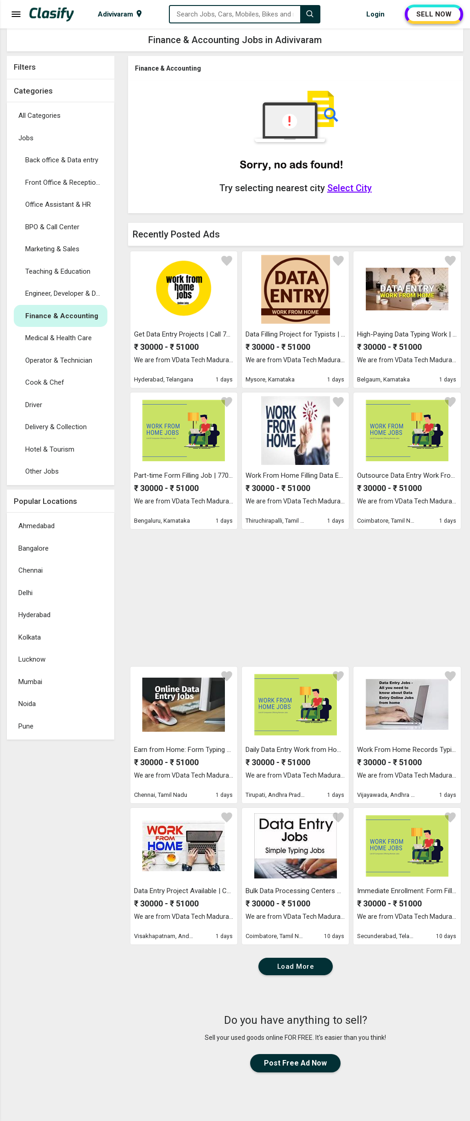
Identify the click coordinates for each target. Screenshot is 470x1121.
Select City (349, 187)
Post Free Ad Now (295, 1063)
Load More (295, 966)
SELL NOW (434, 14)
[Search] (309, 14)
